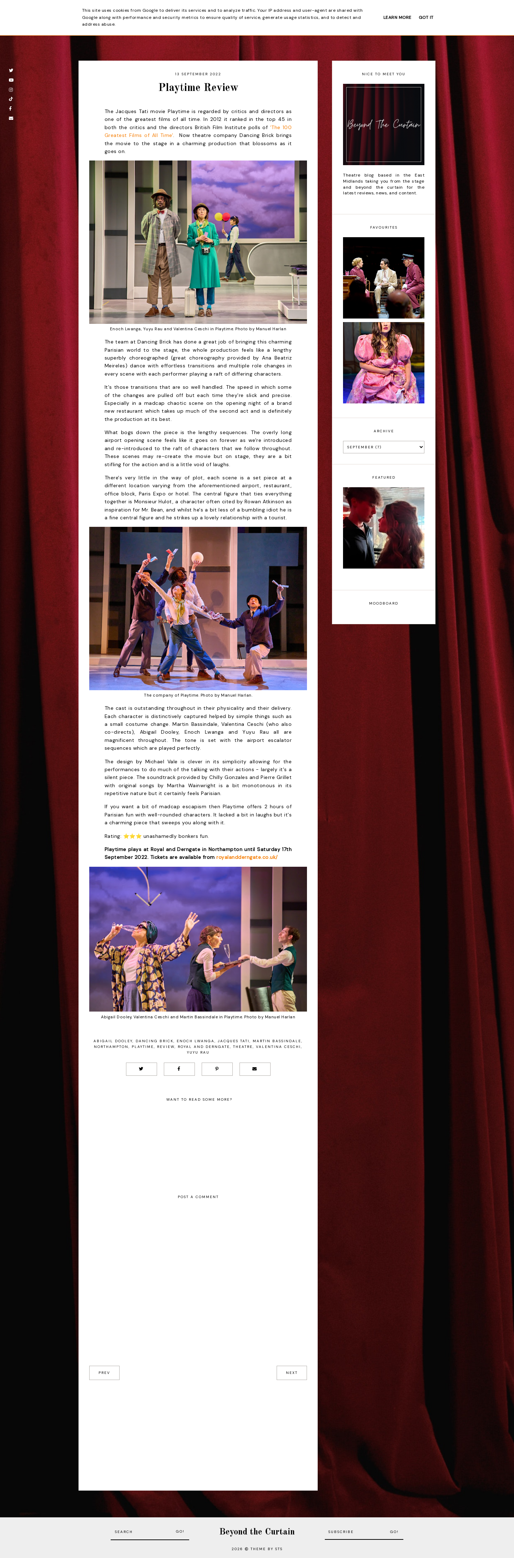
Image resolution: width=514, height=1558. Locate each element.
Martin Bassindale (277, 1041)
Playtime (143, 1046)
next (292, 1372)
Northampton (111, 1046)
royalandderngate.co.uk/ (247, 857)
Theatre (243, 1046)
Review (166, 1046)
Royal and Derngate (204, 1046)
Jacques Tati (234, 1041)
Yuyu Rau (198, 1052)
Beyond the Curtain (257, 1532)
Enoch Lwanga (196, 1041)
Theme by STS (267, 1549)
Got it (426, 17)
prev (104, 1372)
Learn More (397, 17)
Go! (180, 1531)
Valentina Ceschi (278, 1046)
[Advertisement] (198, 1430)
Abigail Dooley (113, 1041)
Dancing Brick (154, 1041)
